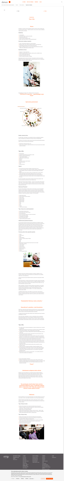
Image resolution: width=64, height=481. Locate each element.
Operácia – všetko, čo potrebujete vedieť (25, 465)
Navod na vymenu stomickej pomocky (45, 469)
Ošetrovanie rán (15, 459)
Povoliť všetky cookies (49, 478)
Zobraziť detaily (31, 478)
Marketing (27, 478)
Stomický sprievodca (35, 458)
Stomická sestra (25, 463)
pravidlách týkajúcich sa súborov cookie (25, 476)
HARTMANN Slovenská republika (16, 458)
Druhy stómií (24, 458)
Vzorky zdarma (44, 463)
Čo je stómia (24, 457)
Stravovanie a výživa (35, 457)
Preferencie (17, 478)
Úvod (17, 11)
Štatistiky (22, 478)
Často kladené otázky (25, 466)
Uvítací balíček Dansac (45, 464)
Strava (45, 11)
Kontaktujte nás (54, 457)
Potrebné (13, 478)
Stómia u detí (24, 462)
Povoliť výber (43, 478)
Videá (43, 462)
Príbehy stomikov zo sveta (36, 462)
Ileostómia (43, 457)
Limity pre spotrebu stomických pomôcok (46, 467)
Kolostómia (43, 458)
